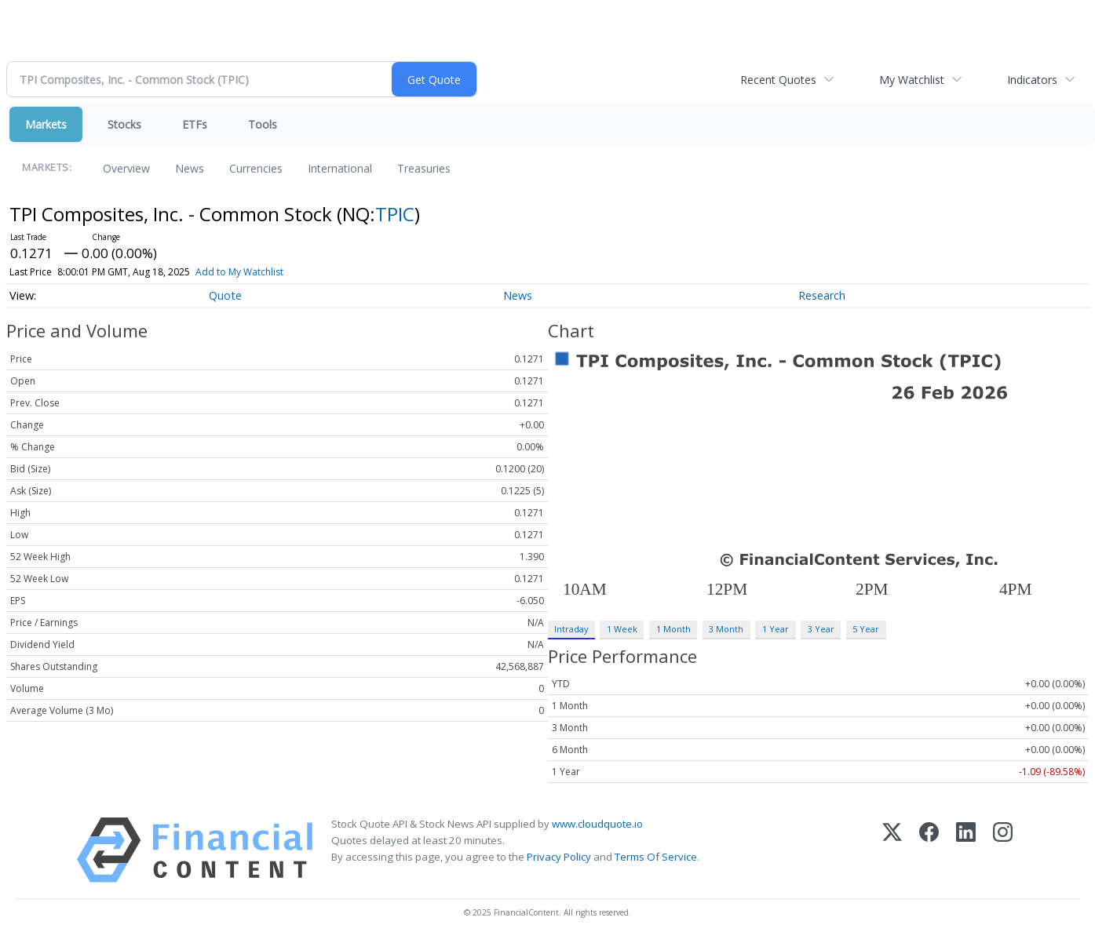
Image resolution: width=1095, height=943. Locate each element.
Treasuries (424, 168)
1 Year (775, 629)
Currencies (256, 168)
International (340, 168)
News (189, 168)
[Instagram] (1003, 850)
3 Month (726, 629)
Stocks (124, 124)
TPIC (394, 214)
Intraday (571, 629)
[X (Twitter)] (892, 850)
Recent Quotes (778, 79)
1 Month (673, 629)
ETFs (194, 124)
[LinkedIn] (966, 850)
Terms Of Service (656, 857)
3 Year (821, 629)
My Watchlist (911, 79)
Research (821, 295)
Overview (126, 168)
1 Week (622, 629)
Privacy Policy (559, 857)
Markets (46, 124)
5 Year (865, 629)
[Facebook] (929, 850)
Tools (262, 124)
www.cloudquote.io (597, 824)
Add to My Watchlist (239, 272)
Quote (225, 295)
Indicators (1032, 79)
